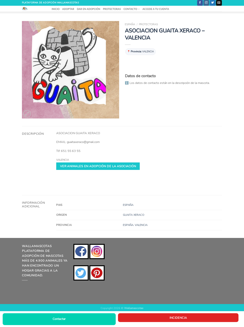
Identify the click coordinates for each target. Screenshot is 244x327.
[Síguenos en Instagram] (206, 3)
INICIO (56, 9)
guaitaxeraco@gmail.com (83, 142)
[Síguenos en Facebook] (200, 3)
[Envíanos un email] (219, 3)
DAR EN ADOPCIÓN (88, 9)
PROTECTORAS (112, 9)
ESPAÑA (130, 24)
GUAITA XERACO (133, 215)
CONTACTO (132, 9)
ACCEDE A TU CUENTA (155, 9)
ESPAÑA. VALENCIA (135, 225)
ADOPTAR (68, 9)
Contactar (59, 319)
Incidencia (178, 318)
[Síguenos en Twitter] (212, 3)
